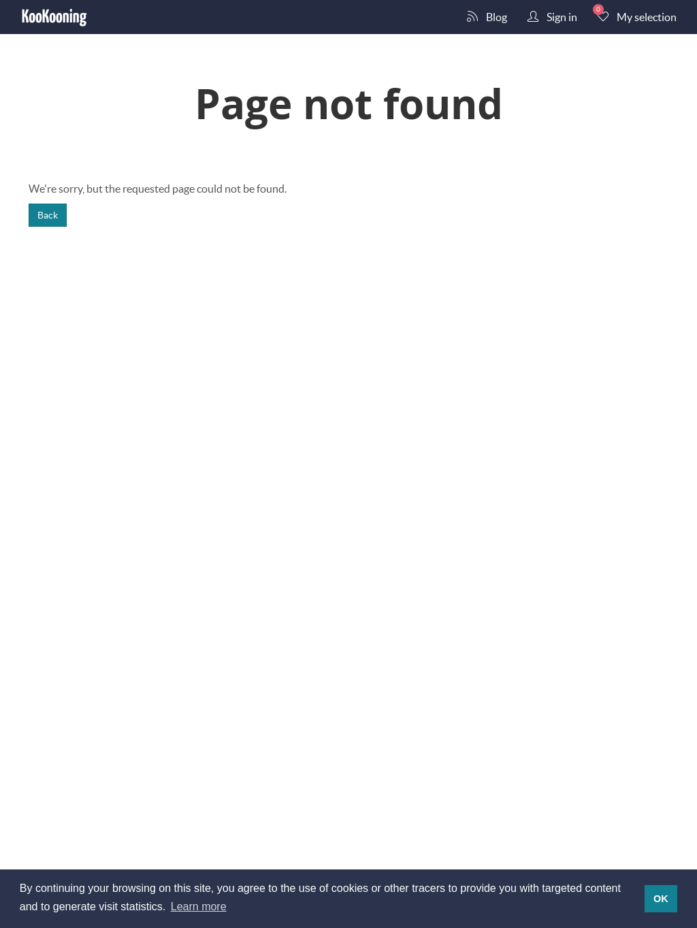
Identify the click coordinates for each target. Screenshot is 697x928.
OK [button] (660, 898)
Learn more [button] (199, 906)
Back (47, 215)
